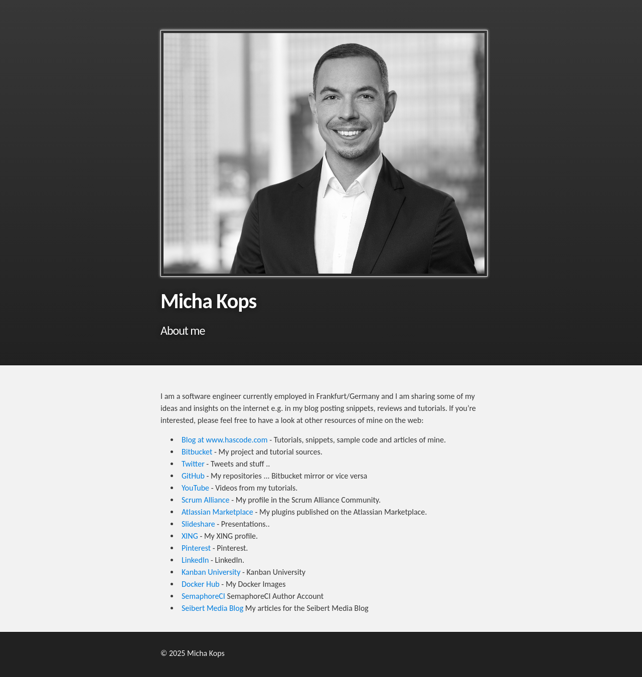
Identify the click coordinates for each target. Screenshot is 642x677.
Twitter (193, 464)
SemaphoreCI (203, 596)
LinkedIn (195, 560)
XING (190, 536)
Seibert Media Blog (212, 608)
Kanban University (211, 572)
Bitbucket (197, 452)
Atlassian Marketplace (217, 512)
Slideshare (198, 524)
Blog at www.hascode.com (225, 439)
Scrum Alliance (206, 500)
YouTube (195, 488)
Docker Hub (201, 584)
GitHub (193, 476)
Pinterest (196, 548)
